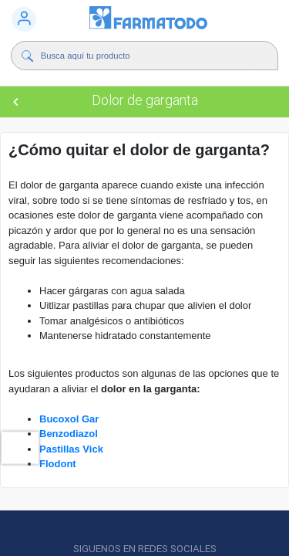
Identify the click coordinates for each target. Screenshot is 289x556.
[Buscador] (148, 56)
